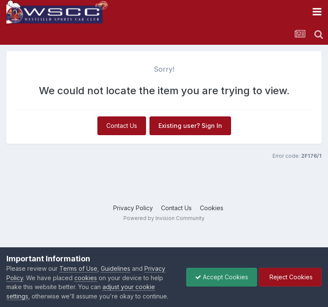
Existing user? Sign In (190, 125)
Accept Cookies (221, 277)
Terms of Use (78, 268)
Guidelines (115, 268)
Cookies (211, 207)
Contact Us (121, 125)
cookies (85, 277)
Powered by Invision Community (164, 218)
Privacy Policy (133, 207)
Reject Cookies (290, 277)
